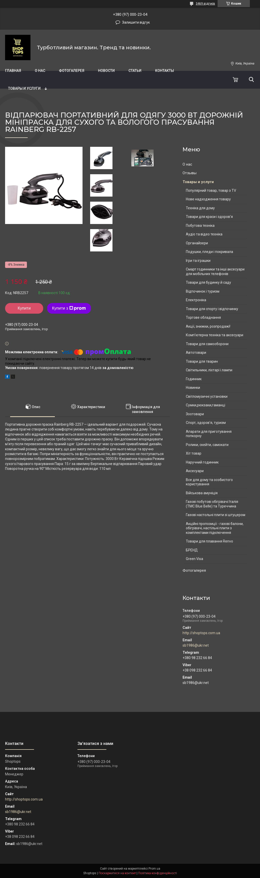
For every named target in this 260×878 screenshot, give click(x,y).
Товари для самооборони (207, 344)
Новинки (193, 388)
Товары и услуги (24, 88)
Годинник (194, 379)
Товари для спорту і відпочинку (212, 309)
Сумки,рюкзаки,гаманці (205, 405)
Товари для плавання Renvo (209, 541)
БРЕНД (192, 550)
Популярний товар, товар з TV (211, 190)
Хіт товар (193, 453)
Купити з (69, 308)
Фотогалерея (71, 71)
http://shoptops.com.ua (201, 633)
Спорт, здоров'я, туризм (206, 423)
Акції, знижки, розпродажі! (208, 326)
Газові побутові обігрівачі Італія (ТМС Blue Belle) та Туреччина (212, 504)
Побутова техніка (200, 226)
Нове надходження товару (208, 199)
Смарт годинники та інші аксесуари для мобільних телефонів (215, 271)
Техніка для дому (200, 208)
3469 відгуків (205, 3)
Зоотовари (195, 414)
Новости (106, 71)
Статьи (134, 71)
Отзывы (190, 173)
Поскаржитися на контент (117, 873)
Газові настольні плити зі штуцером (215, 515)
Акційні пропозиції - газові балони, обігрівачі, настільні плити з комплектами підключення (214, 528)
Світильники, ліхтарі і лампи (209, 370)
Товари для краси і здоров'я (209, 217)
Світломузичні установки (207, 396)
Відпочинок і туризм (202, 291)
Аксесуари (195, 471)
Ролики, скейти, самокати (207, 445)
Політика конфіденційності (157, 873)
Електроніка (196, 300)
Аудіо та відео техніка (204, 234)
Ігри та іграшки (198, 261)
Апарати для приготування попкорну (209, 433)
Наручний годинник (202, 462)
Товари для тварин (202, 361)
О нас (40, 71)
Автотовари (196, 352)
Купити (24, 308)
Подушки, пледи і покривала (209, 252)
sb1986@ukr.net (196, 645)
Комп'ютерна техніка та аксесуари (214, 335)
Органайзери (197, 243)
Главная (13, 71)
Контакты (164, 71)
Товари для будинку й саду (208, 282)
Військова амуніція (202, 493)
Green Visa (194, 559)
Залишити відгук (136, 22)
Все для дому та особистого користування (209, 482)
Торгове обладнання (203, 317)
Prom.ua (154, 868)
